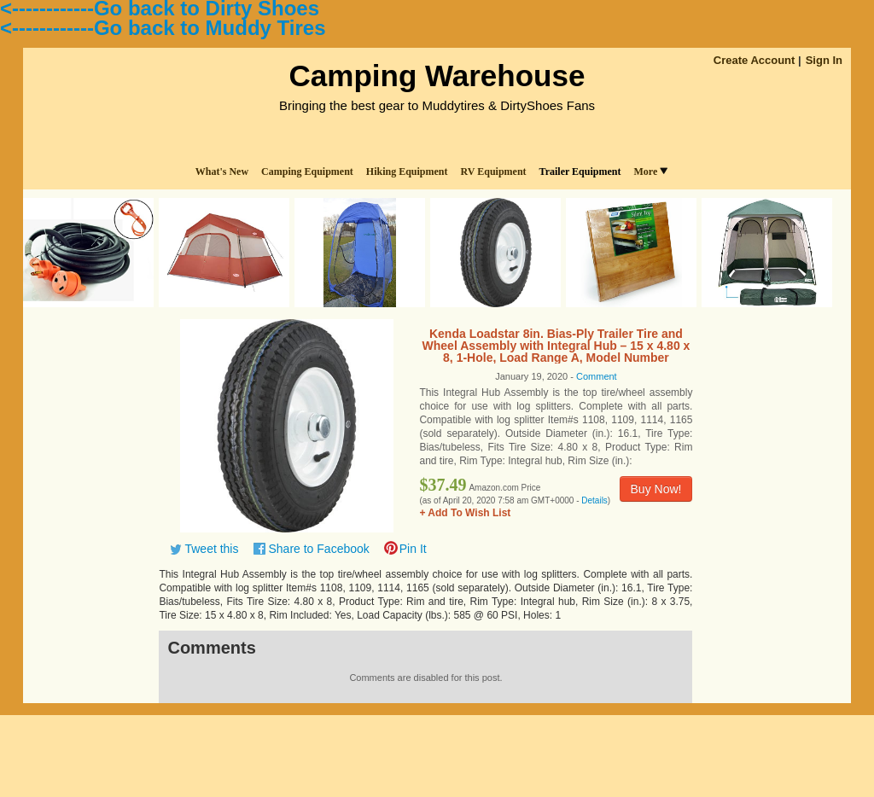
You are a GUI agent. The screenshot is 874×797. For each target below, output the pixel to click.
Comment (596, 376)
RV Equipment (494, 171)
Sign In (824, 60)
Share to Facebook (318, 549)
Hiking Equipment (407, 171)
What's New (221, 171)
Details (594, 500)
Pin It (413, 549)
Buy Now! (656, 489)
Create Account (754, 60)
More (650, 171)
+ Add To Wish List (464, 513)
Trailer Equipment (580, 171)
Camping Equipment (307, 171)
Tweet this (211, 549)
